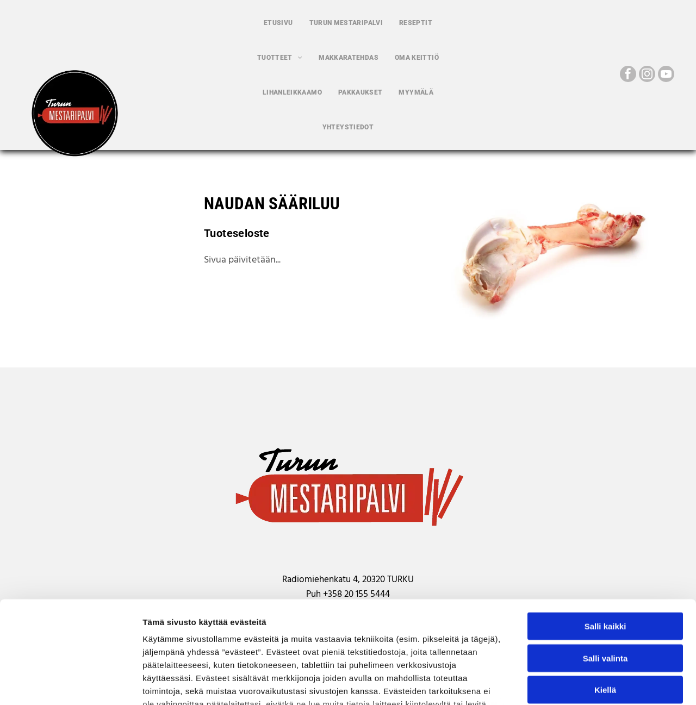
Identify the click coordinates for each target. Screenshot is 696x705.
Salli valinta (605, 568)
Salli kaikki (605, 537)
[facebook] (628, 75)
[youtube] (666, 75)
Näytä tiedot (581, 683)
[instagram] (647, 75)
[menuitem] (278, 22)
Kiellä (605, 601)
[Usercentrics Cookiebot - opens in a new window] (70, 684)
